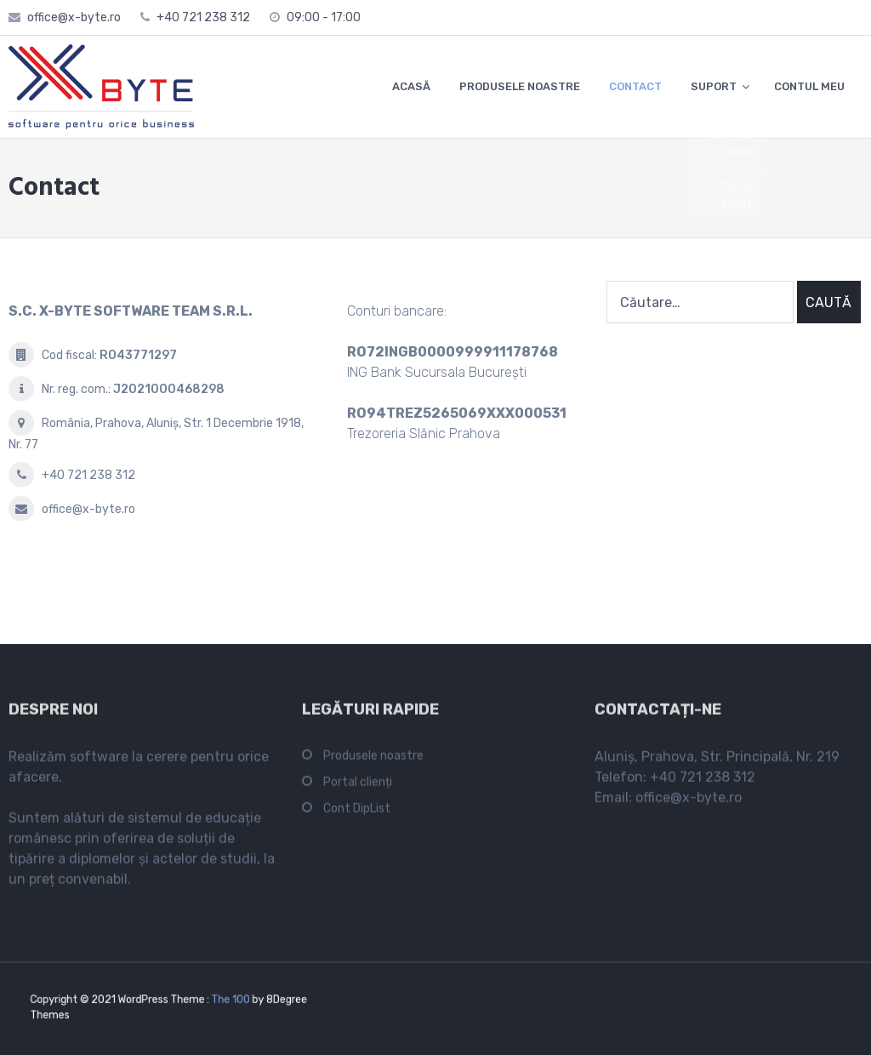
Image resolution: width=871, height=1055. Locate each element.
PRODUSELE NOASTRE (519, 86)
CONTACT (635, 86)
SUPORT (714, 86)
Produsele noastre (373, 759)
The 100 (221, 1001)
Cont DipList (356, 812)
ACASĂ (411, 86)
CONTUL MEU (809, 86)
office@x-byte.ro (74, 17)
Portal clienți (357, 785)
